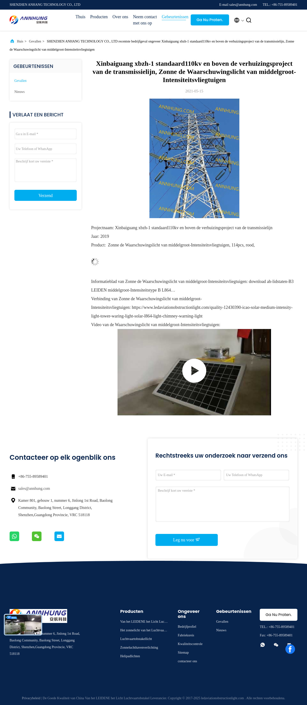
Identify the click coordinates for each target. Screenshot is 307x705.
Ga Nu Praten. (209, 20)
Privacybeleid (31, 698)
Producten (99, 16)
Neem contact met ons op (145, 19)
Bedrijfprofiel (187, 626)
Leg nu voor (186, 539)
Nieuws (19, 92)
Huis (20, 41)
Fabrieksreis (186, 635)
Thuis (80, 16)
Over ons (120, 16)
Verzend (46, 195)
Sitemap (183, 652)
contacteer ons (187, 661)
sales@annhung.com (34, 488)
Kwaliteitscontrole (190, 644)
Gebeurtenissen (174, 16)
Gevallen (35, 41)
